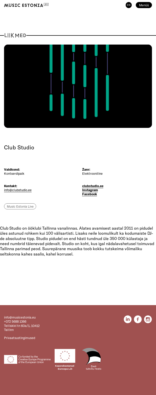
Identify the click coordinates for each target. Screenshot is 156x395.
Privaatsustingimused (19, 338)
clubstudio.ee (92, 186)
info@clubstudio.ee (18, 190)
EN (129, 5)
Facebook (89, 194)
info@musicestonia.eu (20, 317)
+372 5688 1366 (15, 321)
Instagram (90, 190)
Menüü (144, 5)
